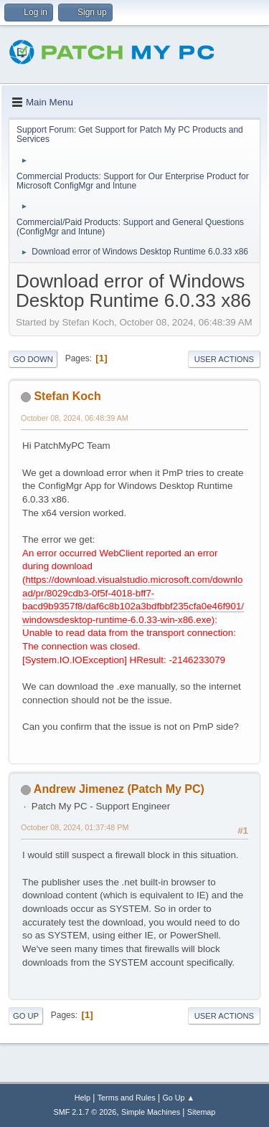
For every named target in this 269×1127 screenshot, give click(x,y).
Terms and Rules (127, 1097)
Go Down (33, 359)
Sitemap (201, 1112)
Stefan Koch (67, 396)
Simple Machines (150, 1112)
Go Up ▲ (178, 1097)
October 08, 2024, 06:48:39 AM (74, 418)
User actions (224, 359)
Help (82, 1097)
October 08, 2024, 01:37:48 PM (74, 827)
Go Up (26, 1016)
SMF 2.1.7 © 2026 (85, 1112)
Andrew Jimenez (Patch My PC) (119, 789)
